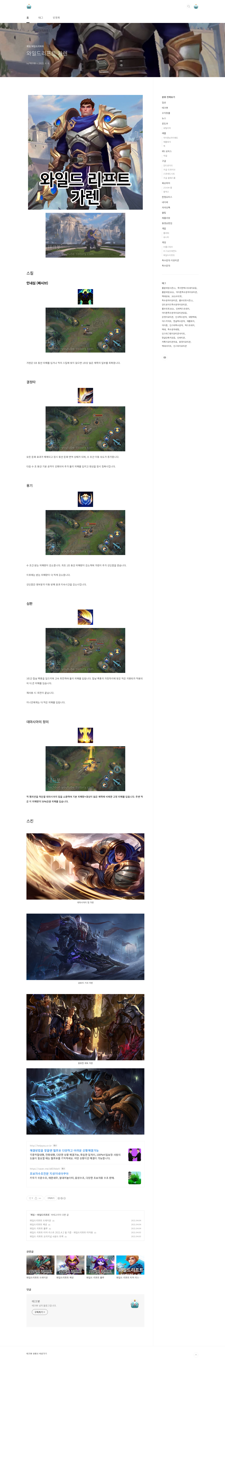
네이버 (165, 297)
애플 (164, 228)
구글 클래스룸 (169, 273)
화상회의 (166, 278)
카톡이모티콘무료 (169, 437)
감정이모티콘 (167, 412)
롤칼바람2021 (168, 387)
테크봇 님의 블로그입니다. (44, 1353)
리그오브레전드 (170, 346)
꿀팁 (164, 308)
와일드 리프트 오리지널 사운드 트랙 (46, 1284)
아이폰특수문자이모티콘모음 (174, 408)
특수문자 (166, 361)
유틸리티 (167, 223)
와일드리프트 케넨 (38, 1272)
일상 (164, 198)
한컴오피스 (167, 292)
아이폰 (165, 420)
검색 (188, 6)
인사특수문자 (181, 412)
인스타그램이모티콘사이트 (173, 429)
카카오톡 (166, 303)
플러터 (166, 328)
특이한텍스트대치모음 (187, 383)
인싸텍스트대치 (182, 404)
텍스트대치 (189, 420)
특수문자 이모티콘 (170, 355)
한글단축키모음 (168, 433)
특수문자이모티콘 (169, 395)
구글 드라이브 (169, 265)
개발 (164, 324)
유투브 (165, 453)
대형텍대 (192, 412)
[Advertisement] (85, 1160)
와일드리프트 (43, 1262)
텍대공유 (166, 391)
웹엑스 (166, 287)
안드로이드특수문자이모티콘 (174, 400)
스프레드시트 (169, 269)
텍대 (164, 424)
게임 (32, 1262)
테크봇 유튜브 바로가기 (36, 1401)
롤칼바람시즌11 (169, 383)
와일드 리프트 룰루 (39, 1276)
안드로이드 (168, 261)
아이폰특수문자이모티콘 (186, 387)
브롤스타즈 (168, 342)
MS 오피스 (167, 246)
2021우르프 (176, 391)
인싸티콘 (181, 433)
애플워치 (167, 237)
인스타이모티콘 (180, 441)
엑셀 (165, 251)
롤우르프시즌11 (186, 395)
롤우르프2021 (168, 404)
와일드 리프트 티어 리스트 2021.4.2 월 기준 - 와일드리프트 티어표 (61, 1280)
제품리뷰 (166, 313)
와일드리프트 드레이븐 (40, 1268)
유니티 (166, 332)
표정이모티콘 (185, 437)
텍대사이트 (166, 441)
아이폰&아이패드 (170, 233)
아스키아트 (166, 416)
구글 (164, 256)
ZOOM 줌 (167, 283)
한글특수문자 (179, 416)
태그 (40, 17)
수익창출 (166, 208)
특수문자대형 (173, 424)
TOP (196, 1402)
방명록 (56, 17)
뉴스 (164, 213)
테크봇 (36, 1349)
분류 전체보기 (168, 192)
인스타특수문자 (176, 420)
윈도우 (165, 219)
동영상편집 (167, 318)
